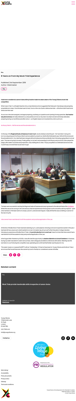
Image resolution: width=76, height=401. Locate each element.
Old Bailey (71, 206)
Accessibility (5, 373)
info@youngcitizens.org (8, 332)
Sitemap (3, 381)
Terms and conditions (7, 384)
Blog (4, 89)
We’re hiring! (4, 370)
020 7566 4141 (5, 329)
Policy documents (6, 376)
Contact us (6, 338)
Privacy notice (5, 379)
